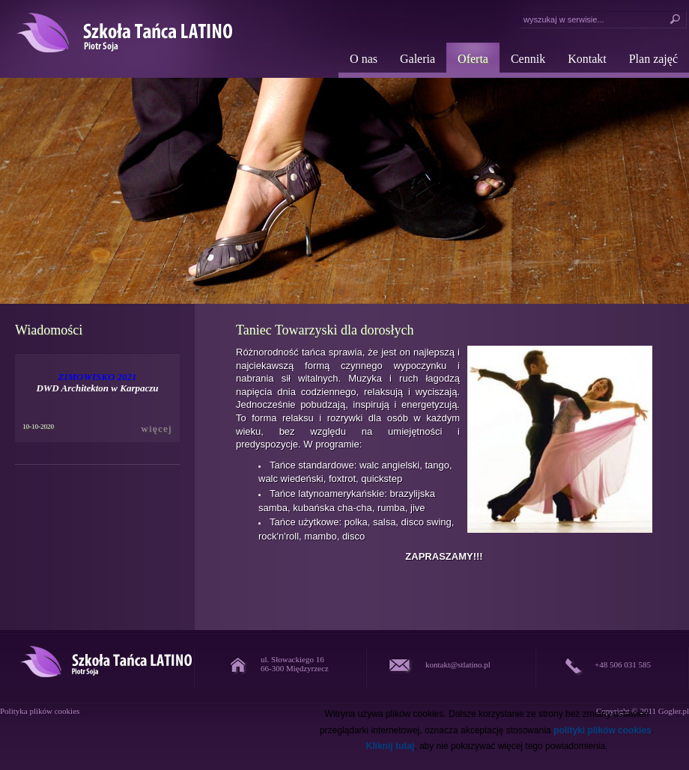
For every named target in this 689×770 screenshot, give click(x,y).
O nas (363, 58)
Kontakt (587, 58)
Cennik (528, 58)
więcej (156, 428)
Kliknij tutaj (390, 746)
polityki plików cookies (602, 730)
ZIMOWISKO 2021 (97, 376)
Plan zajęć (653, 58)
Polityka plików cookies (39, 710)
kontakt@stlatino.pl (458, 664)
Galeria (417, 58)
